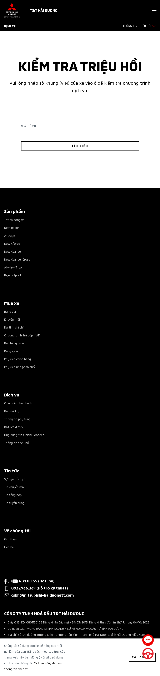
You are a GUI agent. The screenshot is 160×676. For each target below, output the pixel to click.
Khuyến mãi (12, 319)
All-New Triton (14, 267)
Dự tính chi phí (14, 327)
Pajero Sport (12, 275)
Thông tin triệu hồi (17, 443)
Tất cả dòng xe (14, 220)
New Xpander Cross (17, 259)
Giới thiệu (10, 539)
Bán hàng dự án (14, 343)
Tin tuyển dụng (14, 503)
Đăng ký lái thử (14, 351)
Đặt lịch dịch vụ (14, 427)
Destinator (11, 228)
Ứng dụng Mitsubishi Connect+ (25, 435)
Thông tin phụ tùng (17, 419)
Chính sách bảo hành (18, 403)
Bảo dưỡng (11, 411)
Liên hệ (9, 547)
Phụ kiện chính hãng (17, 359)
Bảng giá (10, 311)
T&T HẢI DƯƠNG (44, 10)
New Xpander (13, 251)
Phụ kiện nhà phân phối (19, 367)
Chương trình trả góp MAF (22, 335)
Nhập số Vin (28, 126)
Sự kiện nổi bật (14, 479)
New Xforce (12, 243)
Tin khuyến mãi (14, 487)
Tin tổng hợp (13, 495)
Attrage (9, 235)
